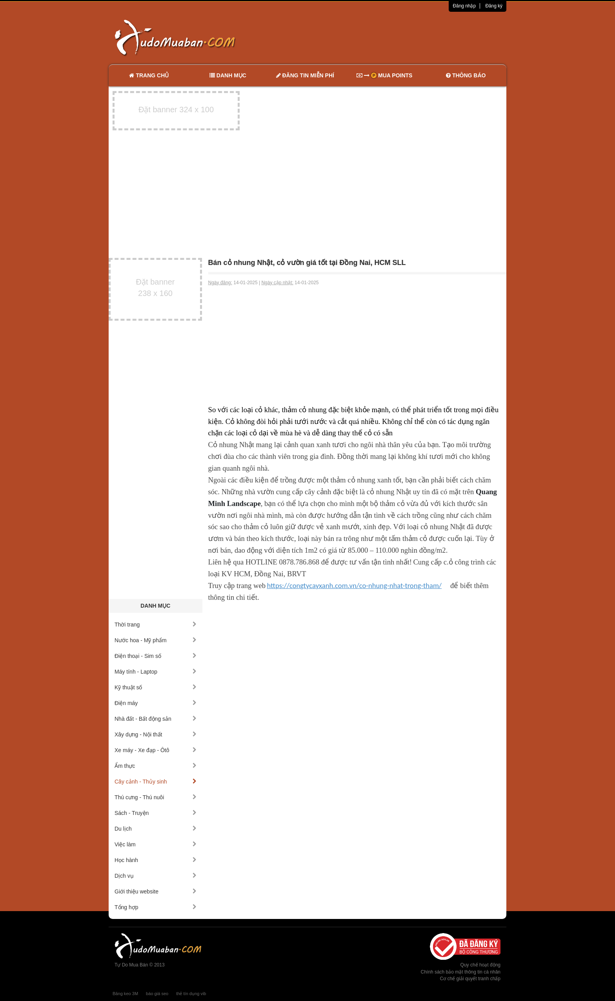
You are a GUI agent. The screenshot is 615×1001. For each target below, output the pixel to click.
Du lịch (156, 829)
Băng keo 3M (125, 993)
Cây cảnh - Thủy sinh (156, 781)
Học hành (156, 860)
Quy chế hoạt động (480, 965)
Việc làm (156, 844)
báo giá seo (157, 993)
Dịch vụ (156, 876)
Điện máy (156, 703)
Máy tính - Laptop (156, 672)
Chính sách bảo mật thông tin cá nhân (460, 972)
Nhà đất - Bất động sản (156, 719)
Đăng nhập (464, 6)
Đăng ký (493, 6)
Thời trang (156, 624)
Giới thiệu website (156, 891)
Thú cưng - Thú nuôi (156, 797)
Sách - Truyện (156, 813)
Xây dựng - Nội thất (156, 734)
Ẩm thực (156, 766)
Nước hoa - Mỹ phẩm (156, 640)
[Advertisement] (390, 37)
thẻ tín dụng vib (191, 993)
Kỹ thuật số (156, 687)
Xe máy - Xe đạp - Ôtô (156, 750)
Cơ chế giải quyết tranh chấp (470, 978)
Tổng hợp (156, 907)
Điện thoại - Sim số (156, 656)
